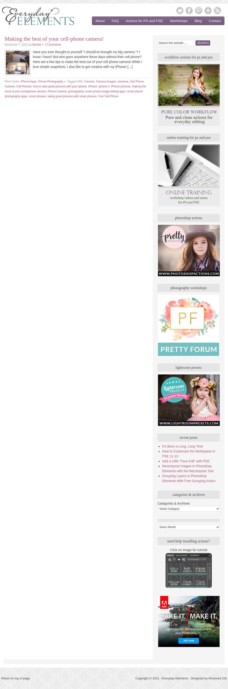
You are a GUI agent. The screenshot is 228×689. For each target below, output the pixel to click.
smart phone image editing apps (105, 91)
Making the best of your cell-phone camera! (54, 39)
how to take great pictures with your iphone (60, 86)
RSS (217, 10)
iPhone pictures (120, 86)
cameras (123, 81)
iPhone (92, 86)
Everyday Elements (35, 18)
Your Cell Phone (108, 96)
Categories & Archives (173, 503)
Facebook (189, 10)
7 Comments (53, 44)
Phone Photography (50, 81)
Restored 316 (217, 678)
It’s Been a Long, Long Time (182, 446)
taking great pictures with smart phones (72, 96)
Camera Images (106, 81)
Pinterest (198, 10)
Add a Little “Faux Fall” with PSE (186, 461)
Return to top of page (15, 678)
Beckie (36, 44)
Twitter (179, 10)
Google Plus (208, 10)
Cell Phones (23, 86)
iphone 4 (104, 86)
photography (76, 91)
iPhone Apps (29, 81)
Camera (89, 81)
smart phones (37, 96)
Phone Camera (57, 91)
